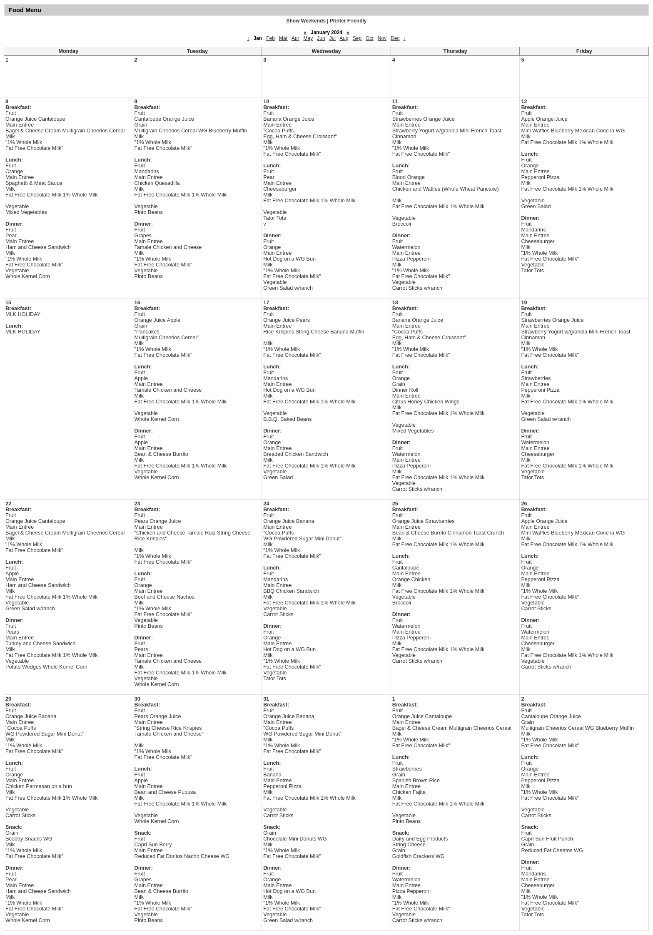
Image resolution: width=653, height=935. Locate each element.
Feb (270, 38)
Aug (343, 38)
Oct (370, 38)
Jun (321, 38)
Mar (283, 38)
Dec (395, 38)
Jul (332, 38)
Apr (295, 38)
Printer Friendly (348, 21)
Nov (382, 38)
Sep (357, 38)
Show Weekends (306, 21)
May (308, 38)
